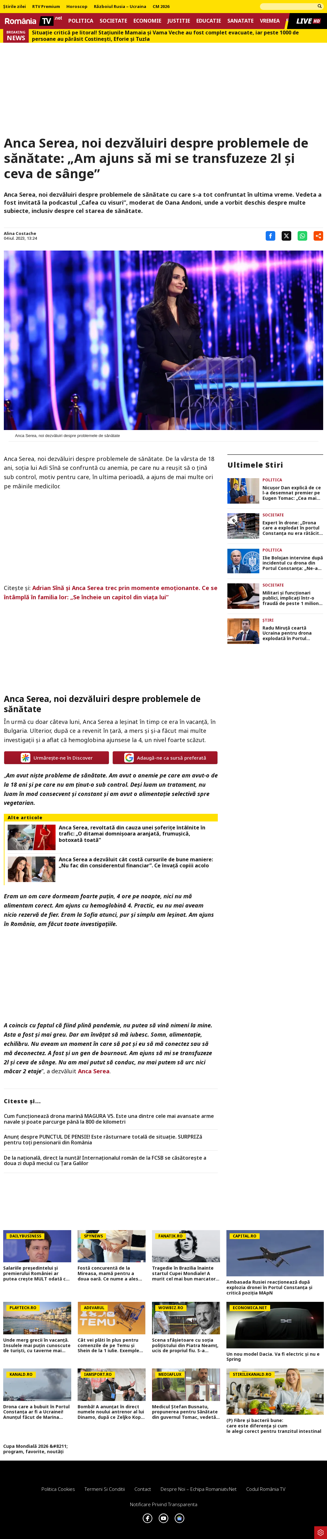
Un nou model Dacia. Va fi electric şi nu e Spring (273, 1357)
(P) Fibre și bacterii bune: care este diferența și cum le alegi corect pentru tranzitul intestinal (275, 1426)
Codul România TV (265, 1489)
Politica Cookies (58, 1489)
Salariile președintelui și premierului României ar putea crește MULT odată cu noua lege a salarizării (36, 1273)
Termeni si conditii (105, 1489)
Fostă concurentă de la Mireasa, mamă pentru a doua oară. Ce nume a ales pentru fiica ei (108, 1273)
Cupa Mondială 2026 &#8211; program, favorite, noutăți (35, 1449)
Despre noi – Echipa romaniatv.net (199, 1489)
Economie (147, 21)
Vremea (270, 21)
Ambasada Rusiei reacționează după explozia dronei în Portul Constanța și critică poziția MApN (269, 1287)
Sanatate (240, 21)
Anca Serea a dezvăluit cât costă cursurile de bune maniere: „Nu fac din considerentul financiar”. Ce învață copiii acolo (136, 863)
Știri (268, 620)
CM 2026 (161, 6)
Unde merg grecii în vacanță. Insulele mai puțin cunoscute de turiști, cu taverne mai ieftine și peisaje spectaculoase (37, 1345)
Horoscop (76, 6)
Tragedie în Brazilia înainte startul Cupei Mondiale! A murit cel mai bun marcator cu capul (184, 1273)
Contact (142, 1489)
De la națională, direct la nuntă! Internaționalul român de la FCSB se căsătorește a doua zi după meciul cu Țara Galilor (105, 1160)
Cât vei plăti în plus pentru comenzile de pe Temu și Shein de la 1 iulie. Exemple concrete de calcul (108, 1345)
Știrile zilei (14, 6)
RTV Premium (46, 6)
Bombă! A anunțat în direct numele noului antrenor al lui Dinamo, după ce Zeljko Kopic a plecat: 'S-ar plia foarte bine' (111, 1412)
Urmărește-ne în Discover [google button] (57, 757)
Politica (80, 21)
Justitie (179, 21)
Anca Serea (94, 1071)
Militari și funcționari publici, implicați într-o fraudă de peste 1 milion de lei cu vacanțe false (290, 598)
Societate (113, 21)
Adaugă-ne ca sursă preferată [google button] (165, 757)
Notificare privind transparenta (163, 1504)
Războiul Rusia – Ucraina (120, 6)
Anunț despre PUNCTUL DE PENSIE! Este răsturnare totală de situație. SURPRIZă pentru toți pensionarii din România (103, 1139)
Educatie (208, 21)
